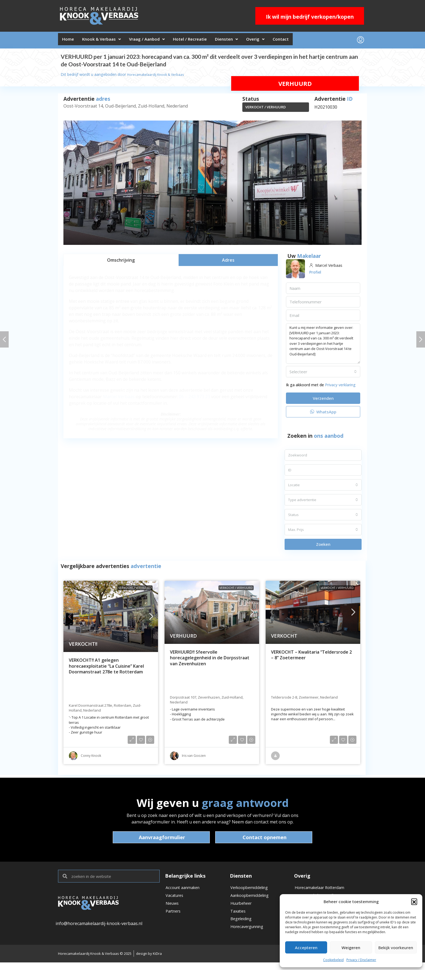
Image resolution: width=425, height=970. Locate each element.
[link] (110, 618)
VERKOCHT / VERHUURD (265, 109)
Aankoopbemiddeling (252, 900)
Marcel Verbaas (119, 399)
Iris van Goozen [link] (194, 757)
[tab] (120, 262)
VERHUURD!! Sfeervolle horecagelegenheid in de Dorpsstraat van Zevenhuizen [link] (209, 660)
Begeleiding (242, 927)
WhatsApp (323, 414)
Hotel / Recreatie (205, 41)
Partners (174, 918)
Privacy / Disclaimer (361, 960)
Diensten (246, 41)
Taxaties (239, 918)
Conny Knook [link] (91, 757)
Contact (308, 41)
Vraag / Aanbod (157, 41)
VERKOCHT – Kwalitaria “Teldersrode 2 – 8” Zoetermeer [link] (311, 657)
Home (69, 41)
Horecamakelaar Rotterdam (323, 890)
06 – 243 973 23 (194, 399)
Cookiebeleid (333, 960)
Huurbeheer (243, 909)
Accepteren (306, 947)
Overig (279, 41)
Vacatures (176, 900)
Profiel (316, 274)
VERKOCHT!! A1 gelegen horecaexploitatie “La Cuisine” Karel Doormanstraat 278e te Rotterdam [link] (106, 668)
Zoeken (323, 546)
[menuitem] (360, 41)
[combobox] (323, 373)
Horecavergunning (249, 936)
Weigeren (351, 947)
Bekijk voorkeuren (395, 947)
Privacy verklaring (340, 387)
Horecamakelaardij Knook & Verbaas (159, 76)
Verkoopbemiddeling (251, 890)
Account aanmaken (185, 890)
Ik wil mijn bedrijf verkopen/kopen (310, 16)
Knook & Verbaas (107, 41)
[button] (414, 901)
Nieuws (173, 909)
